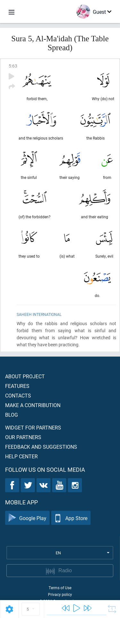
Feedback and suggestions (41, 446)
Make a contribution (32, 405)
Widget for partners (33, 427)
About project (25, 376)
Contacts (18, 395)
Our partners (23, 437)
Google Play (27, 518)
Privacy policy (60, 594)
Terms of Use (60, 587)
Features (17, 385)
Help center (21, 456)
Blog (11, 414)
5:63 (13, 66)
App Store (70, 518)
